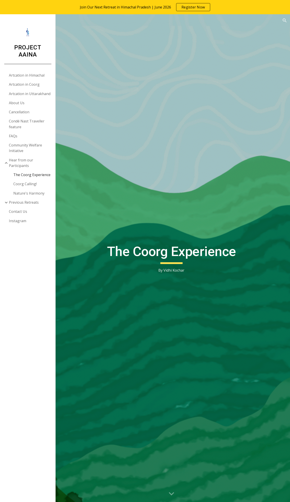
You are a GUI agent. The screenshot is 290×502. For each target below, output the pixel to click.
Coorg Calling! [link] (25, 183)
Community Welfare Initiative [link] (25, 148)
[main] (173, 258)
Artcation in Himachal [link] (26, 75)
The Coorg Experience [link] (31, 174)
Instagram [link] (17, 220)
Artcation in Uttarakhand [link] (29, 93)
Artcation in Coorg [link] (24, 84)
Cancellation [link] (19, 112)
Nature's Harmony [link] (28, 193)
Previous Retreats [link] (24, 202)
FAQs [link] (13, 136)
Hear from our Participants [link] (21, 163)
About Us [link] (16, 102)
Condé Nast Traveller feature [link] (26, 124)
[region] (145, 7)
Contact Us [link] (18, 211)
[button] (284, 20)
